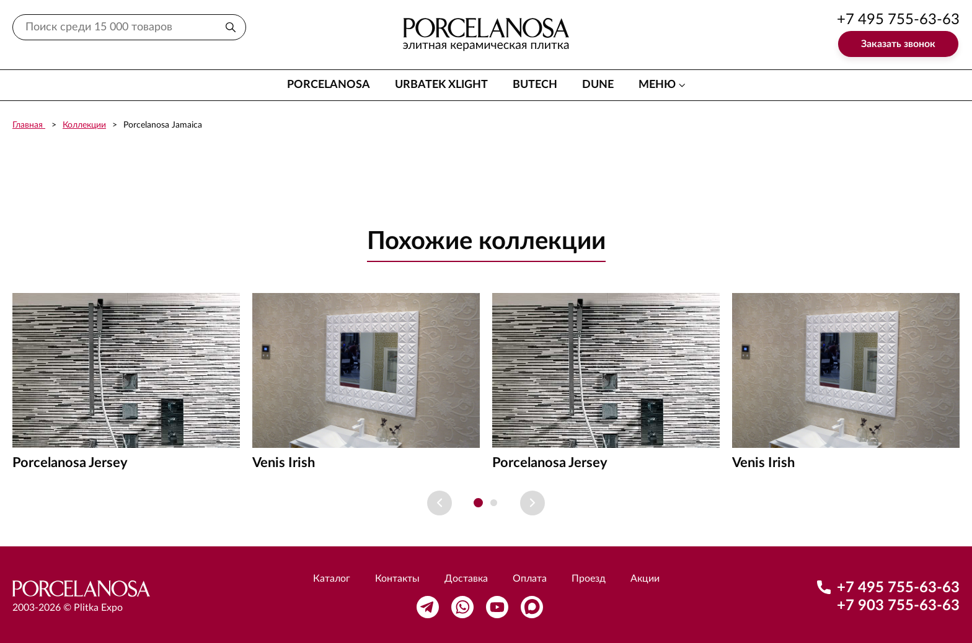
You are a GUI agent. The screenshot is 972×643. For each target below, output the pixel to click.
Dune (598, 84)
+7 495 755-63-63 (898, 19)
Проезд (589, 579)
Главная (28, 125)
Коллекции (84, 125)
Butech (535, 84)
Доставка (466, 579)
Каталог (331, 579)
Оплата (530, 579)
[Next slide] (532, 503)
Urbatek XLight (441, 84)
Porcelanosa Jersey (70, 463)
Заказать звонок (898, 44)
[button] (478, 502)
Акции (645, 579)
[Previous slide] (439, 503)
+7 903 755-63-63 (898, 605)
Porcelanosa (328, 84)
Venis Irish (283, 463)
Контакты (397, 579)
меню (657, 84)
